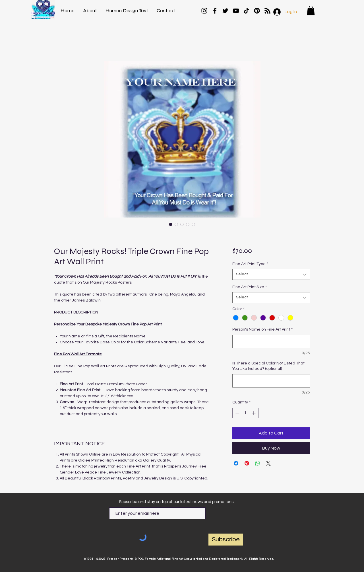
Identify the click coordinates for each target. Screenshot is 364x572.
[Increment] (254, 413)
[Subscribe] (225, 540)
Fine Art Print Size (249, 287)
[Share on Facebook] (236, 463)
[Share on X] (268, 463)
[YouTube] (236, 11)
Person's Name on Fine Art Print (262, 329)
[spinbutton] (245, 413)
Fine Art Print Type (250, 264)
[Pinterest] (257, 11)
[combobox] (271, 274)
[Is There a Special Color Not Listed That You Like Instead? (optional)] (271, 381)
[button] (311, 10)
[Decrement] (236, 413)
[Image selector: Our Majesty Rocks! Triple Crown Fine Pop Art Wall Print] (170, 224)
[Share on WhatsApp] (257, 463)
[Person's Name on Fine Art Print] (271, 341)
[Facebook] (215, 11)
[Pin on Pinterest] (246, 463)
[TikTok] (246, 11)
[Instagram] (204, 11)
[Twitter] (225, 11)
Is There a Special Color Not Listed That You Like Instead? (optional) (268, 366)
